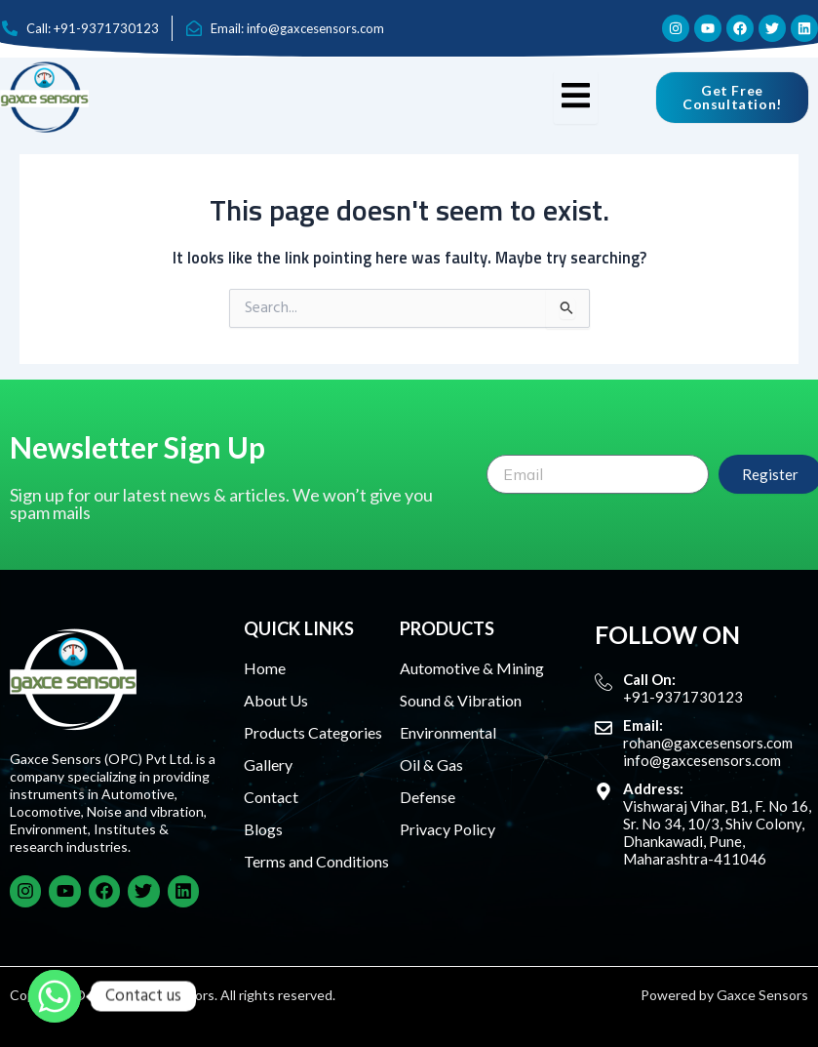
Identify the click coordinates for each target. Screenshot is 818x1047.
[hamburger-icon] (576, 97)
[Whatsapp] (54, 996)
